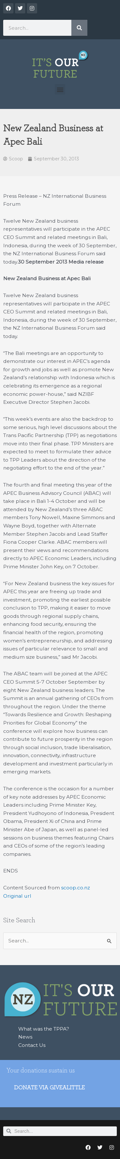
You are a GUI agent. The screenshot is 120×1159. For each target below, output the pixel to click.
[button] (60, 89)
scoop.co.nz (75, 888)
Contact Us (31, 1045)
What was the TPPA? (43, 1029)
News (25, 1037)
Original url (17, 896)
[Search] (79, 28)
